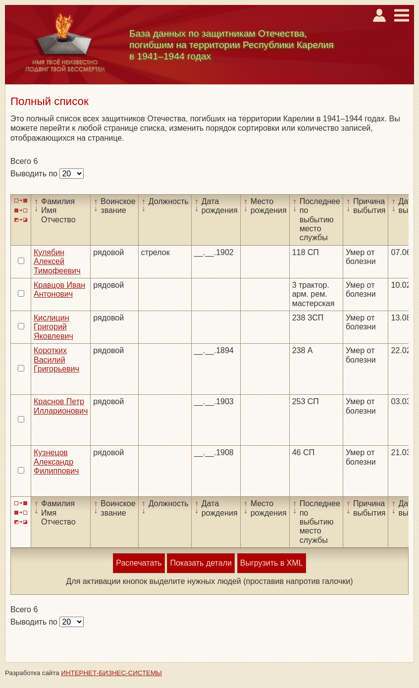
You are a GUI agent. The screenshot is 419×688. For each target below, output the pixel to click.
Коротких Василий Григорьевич (56, 359)
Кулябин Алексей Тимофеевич (57, 261)
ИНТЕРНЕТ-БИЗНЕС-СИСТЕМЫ (111, 673)
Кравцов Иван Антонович (59, 289)
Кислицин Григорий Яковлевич (53, 327)
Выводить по (34, 173)
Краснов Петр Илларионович (61, 406)
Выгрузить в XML (271, 563)
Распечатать (138, 563)
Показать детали (200, 563)
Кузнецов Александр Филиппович (56, 461)
